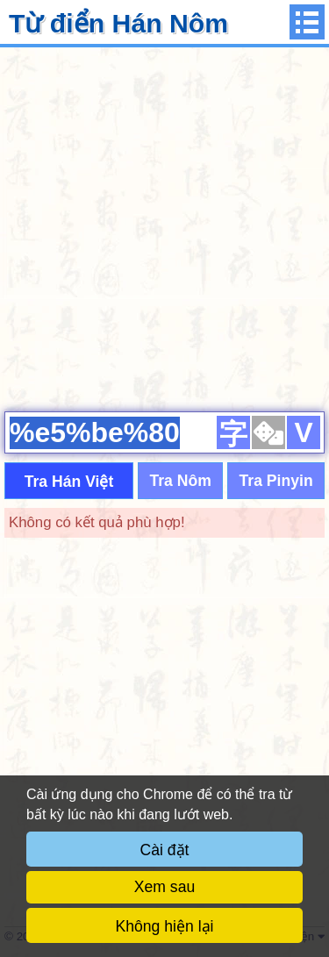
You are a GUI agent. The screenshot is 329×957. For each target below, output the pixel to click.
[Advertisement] (164, 226)
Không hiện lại (165, 926)
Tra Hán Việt (69, 481)
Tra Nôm (180, 480)
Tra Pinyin (276, 480)
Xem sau (164, 887)
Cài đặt (165, 850)
